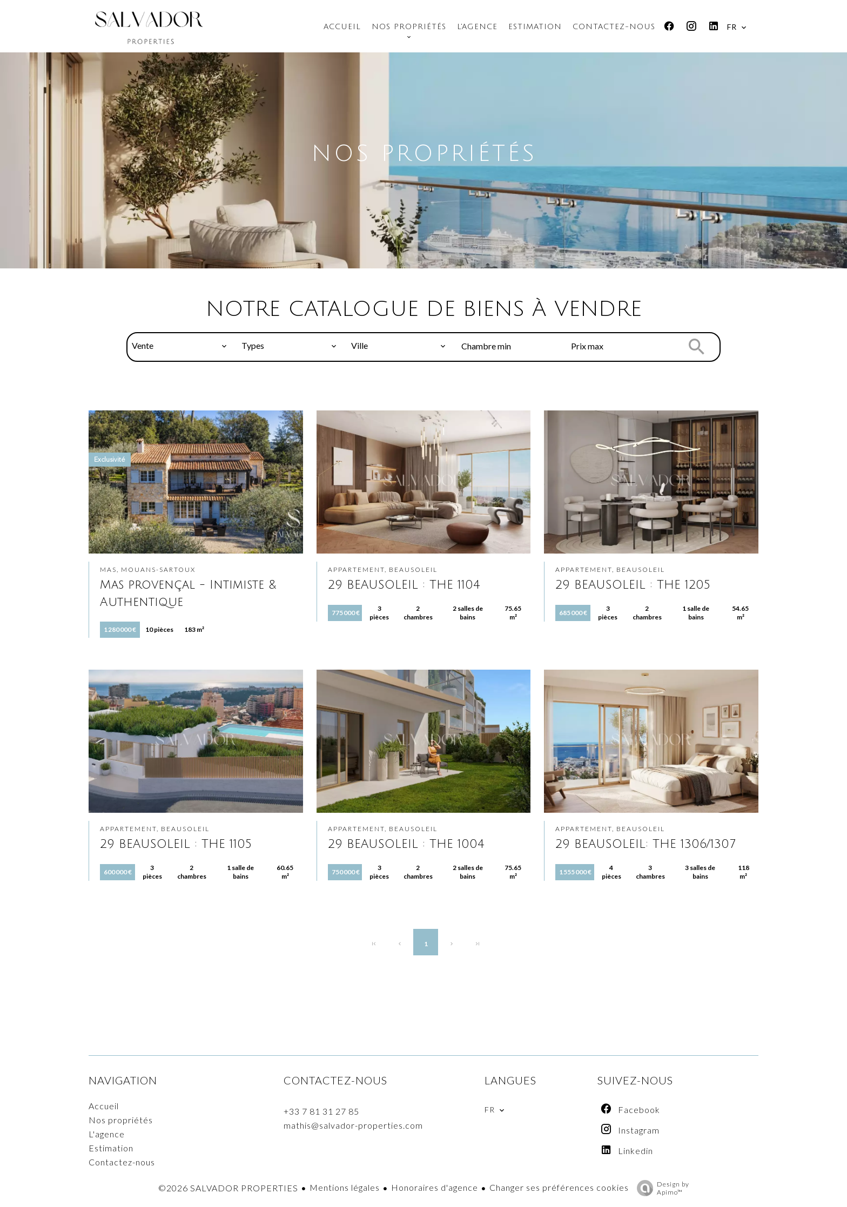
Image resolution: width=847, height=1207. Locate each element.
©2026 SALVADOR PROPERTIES (228, 1188)
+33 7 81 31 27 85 (321, 1111)
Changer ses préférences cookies (559, 1187)
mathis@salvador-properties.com (353, 1125)
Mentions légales (345, 1187)
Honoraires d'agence (434, 1187)
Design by (660, 1188)
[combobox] (179, 345)
